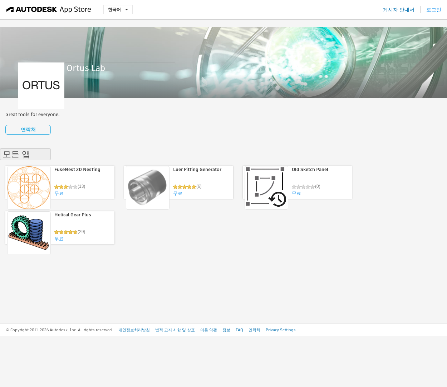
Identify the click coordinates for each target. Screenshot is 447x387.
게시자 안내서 (398, 9)
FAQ (239, 330)
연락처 (28, 129)
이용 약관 (208, 330)
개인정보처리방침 (134, 330)
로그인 (433, 9)
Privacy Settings (281, 330)
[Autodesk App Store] (49, 9)
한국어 (118, 9)
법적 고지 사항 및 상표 (175, 330)
